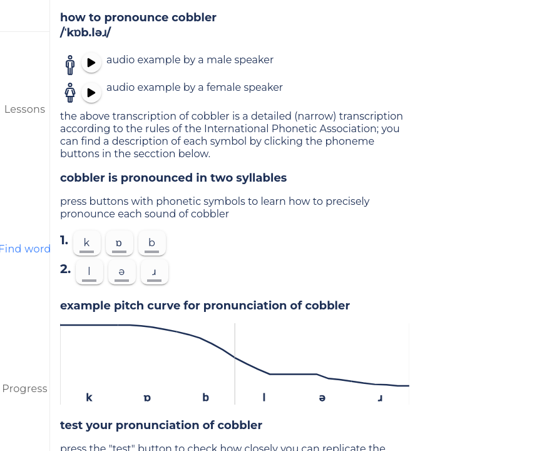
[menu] (25, 16)
